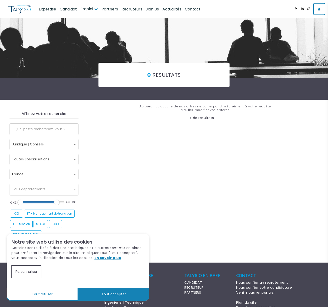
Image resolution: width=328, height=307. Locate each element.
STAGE (40, 224)
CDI (16, 213)
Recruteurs (132, 9)
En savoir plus (107, 257)
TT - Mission (21, 224)
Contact (193, 9)
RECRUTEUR (194, 287)
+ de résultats (202, 117)
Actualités (171, 9)
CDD (56, 224)
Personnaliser (26, 271)
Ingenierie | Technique (124, 302)
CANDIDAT (193, 282)
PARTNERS (192, 292)
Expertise (47, 9)
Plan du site (246, 302)
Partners (110, 9)
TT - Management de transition (49, 213)
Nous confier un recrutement (262, 282)
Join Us (152, 9)
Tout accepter (114, 294)
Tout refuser (42, 294)
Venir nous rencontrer (255, 292)
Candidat (68, 9)
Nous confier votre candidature (264, 287)
